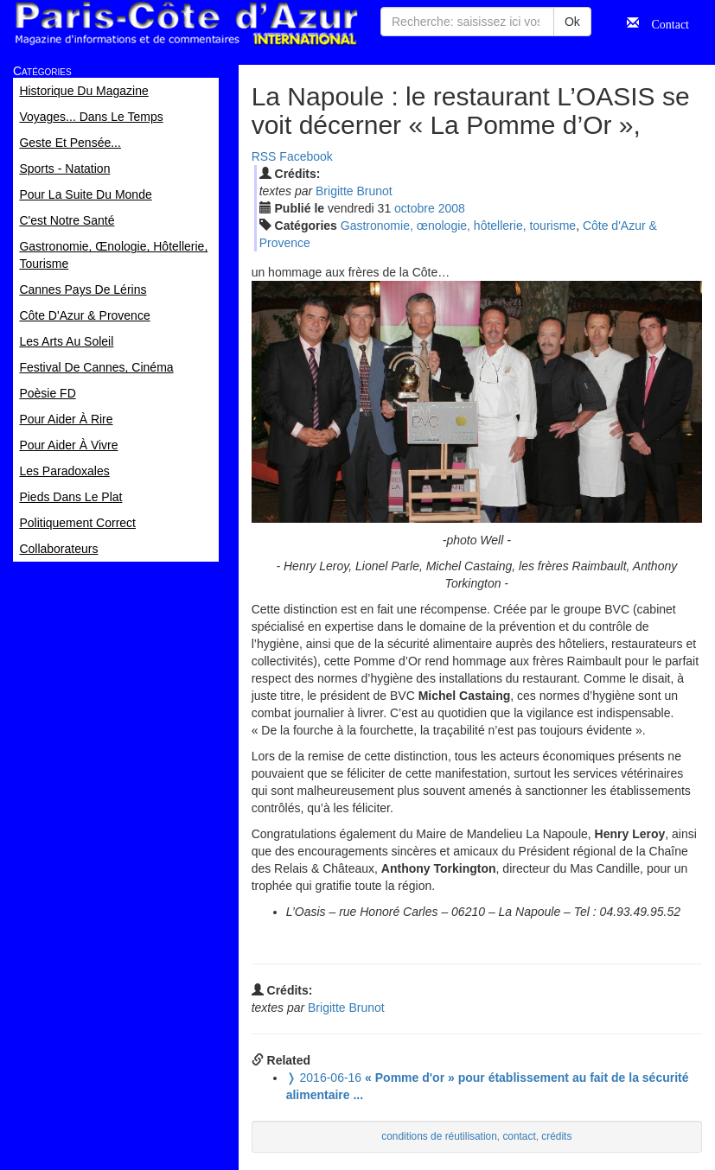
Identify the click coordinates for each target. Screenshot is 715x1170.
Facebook (305, 156)
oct (414, 208)
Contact (664, 22)
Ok (572, 22)
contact (518, 1136)
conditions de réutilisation (439, 1136)
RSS (264, 156)
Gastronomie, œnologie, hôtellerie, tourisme (458, 225)
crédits (556, 1136)
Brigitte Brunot (354, 191)
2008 (451, 208)
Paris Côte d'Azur (186, 24)
